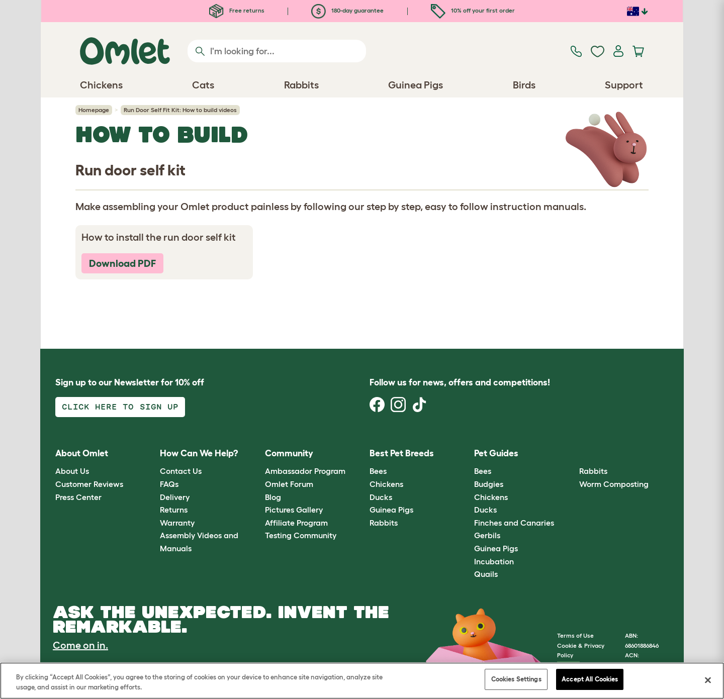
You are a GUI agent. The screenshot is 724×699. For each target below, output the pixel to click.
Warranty (177, 522)
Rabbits (384, 522)
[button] (571, 453)
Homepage (93, 110)
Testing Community (300, 535)
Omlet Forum (289, 483)
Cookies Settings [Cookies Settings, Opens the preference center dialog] (516, 679)
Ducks (381, 497)
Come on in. (80, 645)
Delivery (175, 497)
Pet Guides (496, 453)
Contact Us (181, 470)
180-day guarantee (347, 10)
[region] (362, 680)
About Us (72, 470)
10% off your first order (473, 10)
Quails (486, 573)
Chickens (386, 483)
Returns (174, 509)
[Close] (708, 680)
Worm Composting (614, 483)
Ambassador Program (305, 470)
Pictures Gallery (294, 509)
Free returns (236, 10)
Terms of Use (575, 635)
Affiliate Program (296, 522)
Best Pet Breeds (402, 453)
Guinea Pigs (391, 509)
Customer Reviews (89, 483)
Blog (273, 497)
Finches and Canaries (514, 522)
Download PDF (122, 263)
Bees (378, 470)
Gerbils (487, 535)
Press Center (78, 497)
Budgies (488, 483)
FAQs (169, 483)
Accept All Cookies (590, 679)
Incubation (494, 561)
